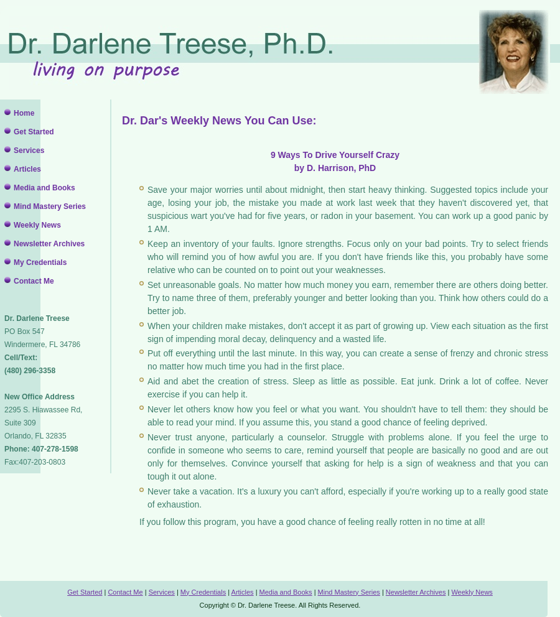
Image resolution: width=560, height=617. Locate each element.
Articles (27, 169)
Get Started (34, 132)
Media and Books (44, 187)
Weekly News (37, 225)
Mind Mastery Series (50, 206)
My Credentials (40, 262)
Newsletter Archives (49, 243)
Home (24, 113)
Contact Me (34, 281)
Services (29, 150)
